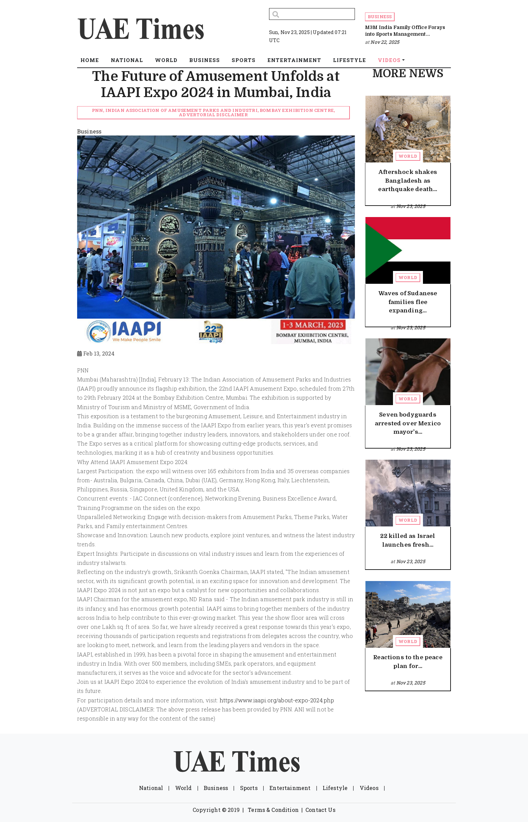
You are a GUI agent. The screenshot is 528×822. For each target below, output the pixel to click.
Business (380, 16)
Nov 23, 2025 (410, 206)
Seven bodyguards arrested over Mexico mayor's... (408, 423)
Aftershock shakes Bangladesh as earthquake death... (407, 180)
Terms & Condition (273, 809)
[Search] (312, 14)
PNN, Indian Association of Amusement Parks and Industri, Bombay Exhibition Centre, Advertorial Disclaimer (213, 112)
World (407, 156)
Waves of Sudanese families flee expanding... (407, 302)
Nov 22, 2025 (384, 42)
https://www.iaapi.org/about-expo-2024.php (277, 700)
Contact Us (320, 809)
